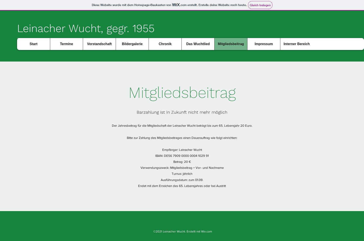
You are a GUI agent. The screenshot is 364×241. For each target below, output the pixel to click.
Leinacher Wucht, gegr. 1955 (86, 28)
